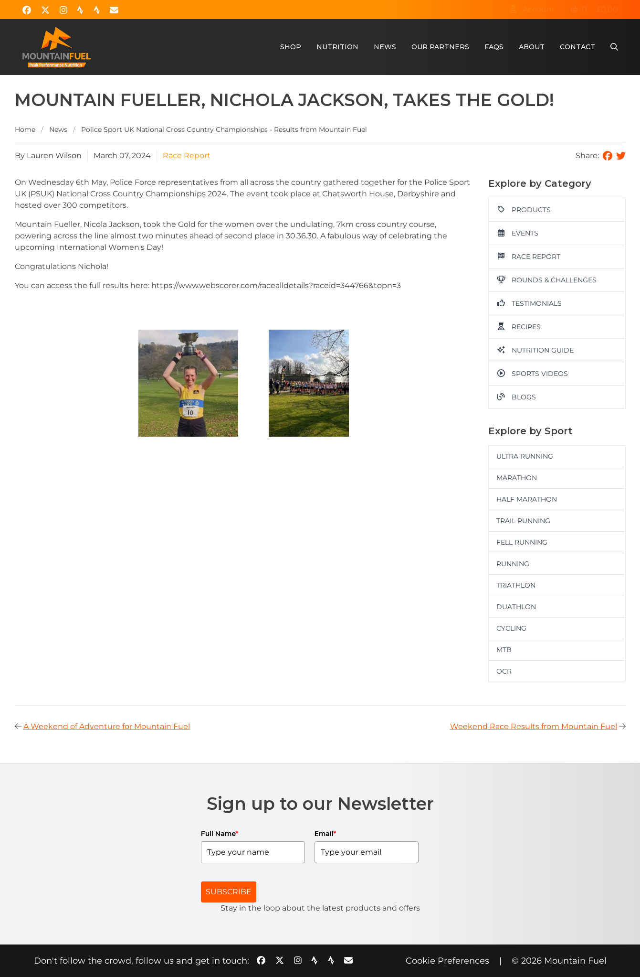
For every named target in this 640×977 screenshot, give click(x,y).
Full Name (219, 833)
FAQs (494, 47)
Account (532, 9)
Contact (577, 47)
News (385, 47)
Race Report (186, 155)
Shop (290, 47)
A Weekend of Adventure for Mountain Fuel (106, 726)
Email (325, 833)
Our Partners (440, 47)
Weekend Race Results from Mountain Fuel (533, 726)
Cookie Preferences (447, 961)
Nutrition (337, 47)
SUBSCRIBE (229, 891)
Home (25, 129)
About (532, 47)
